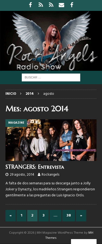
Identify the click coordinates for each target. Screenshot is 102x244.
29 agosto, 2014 (22, 175)
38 (68, 215)
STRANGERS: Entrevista (34, 167)
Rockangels (50, 175)
